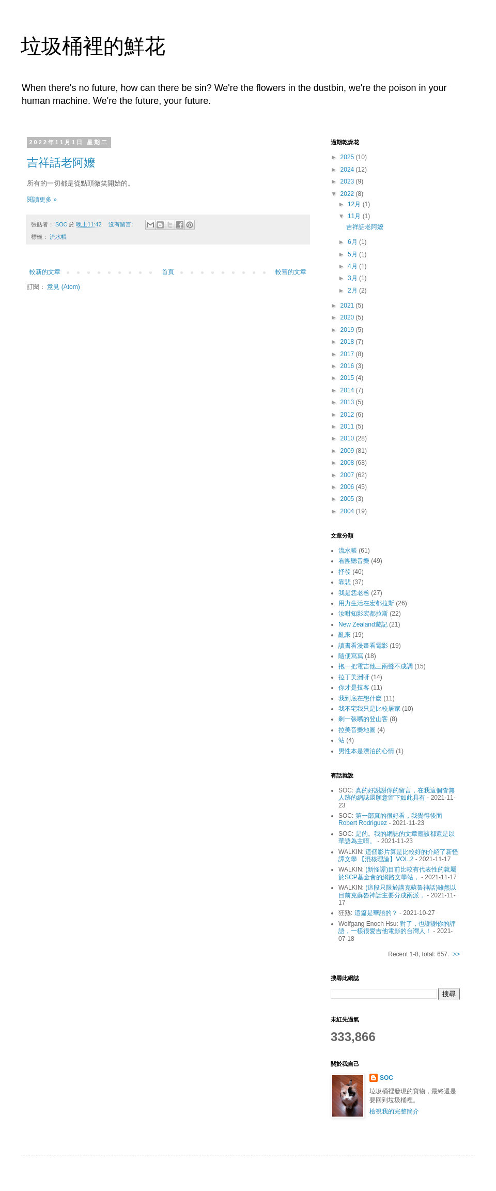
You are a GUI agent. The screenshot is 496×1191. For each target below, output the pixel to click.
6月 (353, 242)
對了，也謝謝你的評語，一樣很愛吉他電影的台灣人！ (397, 927)
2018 (348, 341)
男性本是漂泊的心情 (366, 751)
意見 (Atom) (63, 287)
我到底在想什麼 (360, 698)
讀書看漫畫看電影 (363, 645)
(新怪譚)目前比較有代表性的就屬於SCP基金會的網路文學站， (397, 873)
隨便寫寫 (350, 656)
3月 (353, 278)
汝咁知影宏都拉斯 (363, 613)
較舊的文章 (290, 272)
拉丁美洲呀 (353, 677)
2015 (348, 377)
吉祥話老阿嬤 (61, 162)
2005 (348, 498)
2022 (348, 193)
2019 (348, 329)
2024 (348, 169)
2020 (348, 317)
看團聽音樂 (353, 560)
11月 (355, 216)
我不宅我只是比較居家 (369, 708)
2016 (348, 366)
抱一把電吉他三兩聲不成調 (375, 666)
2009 (348, 450)
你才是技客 (353, 687)
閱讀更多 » (42, 199)
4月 (353, 266)
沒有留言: (121, 224)
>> (456, 954)
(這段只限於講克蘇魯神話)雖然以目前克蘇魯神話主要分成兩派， (397, 891)
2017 (348, 354)
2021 (348, 305)
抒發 (344, 571)
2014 (348, 390)
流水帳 (58, 237)
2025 (348, 157)
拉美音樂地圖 (357, 730)
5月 (353, 254)
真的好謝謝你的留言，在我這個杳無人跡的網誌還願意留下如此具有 (396, 794)
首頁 (168, 272)
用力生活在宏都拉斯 (366, 603)
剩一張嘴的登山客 (363, 719)
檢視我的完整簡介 (394, 1111)
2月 (353, 290)
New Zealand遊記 (363, 624)
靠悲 (344, 582)
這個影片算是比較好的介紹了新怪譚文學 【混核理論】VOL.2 (398, 855)
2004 (348, 511)
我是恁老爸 (353, 593)
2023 (348, 181)
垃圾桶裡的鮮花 (93, 46)
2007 (348, 475)
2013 (348, 402)
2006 (348, 487)
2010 (348, 438)
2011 (348, 426)
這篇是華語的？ (376, 913)
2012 (348, 414)
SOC (386, 1077)
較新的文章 (44, 272)
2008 (348, 462)
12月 (355, 204)
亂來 (344, 634)
